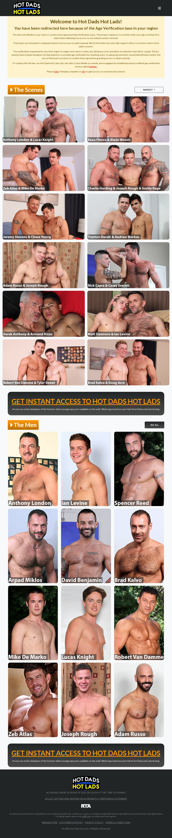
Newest (148, 89)
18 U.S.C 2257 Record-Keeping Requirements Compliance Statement (86, 798)
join (83, 71)
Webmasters (49, 822)
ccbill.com (86, 816)
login (56, 71)
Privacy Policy (94, 822)
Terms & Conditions (117, 822)
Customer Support (71, 822)
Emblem (93, 66)
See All (154, 425)
